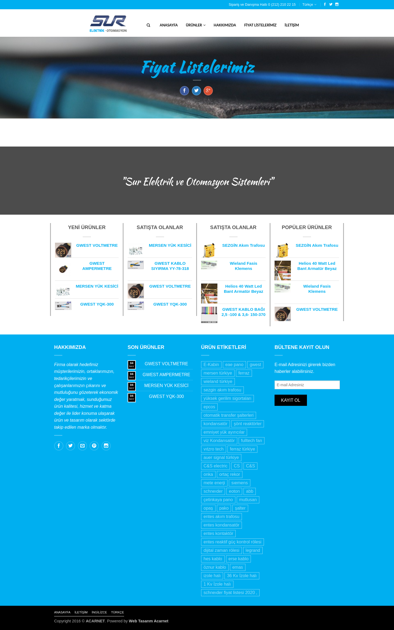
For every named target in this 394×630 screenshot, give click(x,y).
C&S (250, 466)
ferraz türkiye (242, 449)
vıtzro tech (214, 449)
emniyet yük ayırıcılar (224, 432)
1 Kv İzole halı (217, 584)
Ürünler (194, 25)
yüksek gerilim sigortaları (227, 398)
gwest (255, 364)
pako (224, 508)
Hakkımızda (225, 25)
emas (237, 567)
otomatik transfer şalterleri (229, 415)
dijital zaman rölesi (221, 550)
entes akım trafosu (221, 516)
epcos (209, 406)
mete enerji (214, 482)
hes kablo (213, 558)
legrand (253, 550)
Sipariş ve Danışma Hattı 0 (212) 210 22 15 (262, 4)
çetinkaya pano (218, 499)
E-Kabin (211, 364)
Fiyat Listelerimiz (260, 25)
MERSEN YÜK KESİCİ (166, 385)
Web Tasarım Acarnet (148, 621)
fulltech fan (251, 440)
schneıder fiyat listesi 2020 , (230, 592)
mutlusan (248, 499)
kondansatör (215, 423)
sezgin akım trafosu (222, 390)
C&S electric (215, 466)
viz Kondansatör (219, 440)
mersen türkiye (218, 373)
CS (237, 466)
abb (249, 491)
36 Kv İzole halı (242, 575)
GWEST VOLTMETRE (166, 363)
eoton (234, 491)
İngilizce (99, 612)
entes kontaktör (218, 533)
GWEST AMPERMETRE (166, 374)
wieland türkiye (218, 381)
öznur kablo (215, 567)
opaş (208, 508)
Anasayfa (169, 25)
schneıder (213, 491)
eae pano (234, 364)
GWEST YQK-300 (166, 396)
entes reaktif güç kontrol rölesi (232, 542)
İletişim (292, 25)
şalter (240, 508)
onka (208, 474)
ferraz (244, 373)
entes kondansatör (221, 525)
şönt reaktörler (247, 423)
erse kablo (239, 558)
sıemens (239, 482)
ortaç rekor (229, 474)
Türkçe (307, 4)
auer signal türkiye (221, 457)
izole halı (212, 575)
